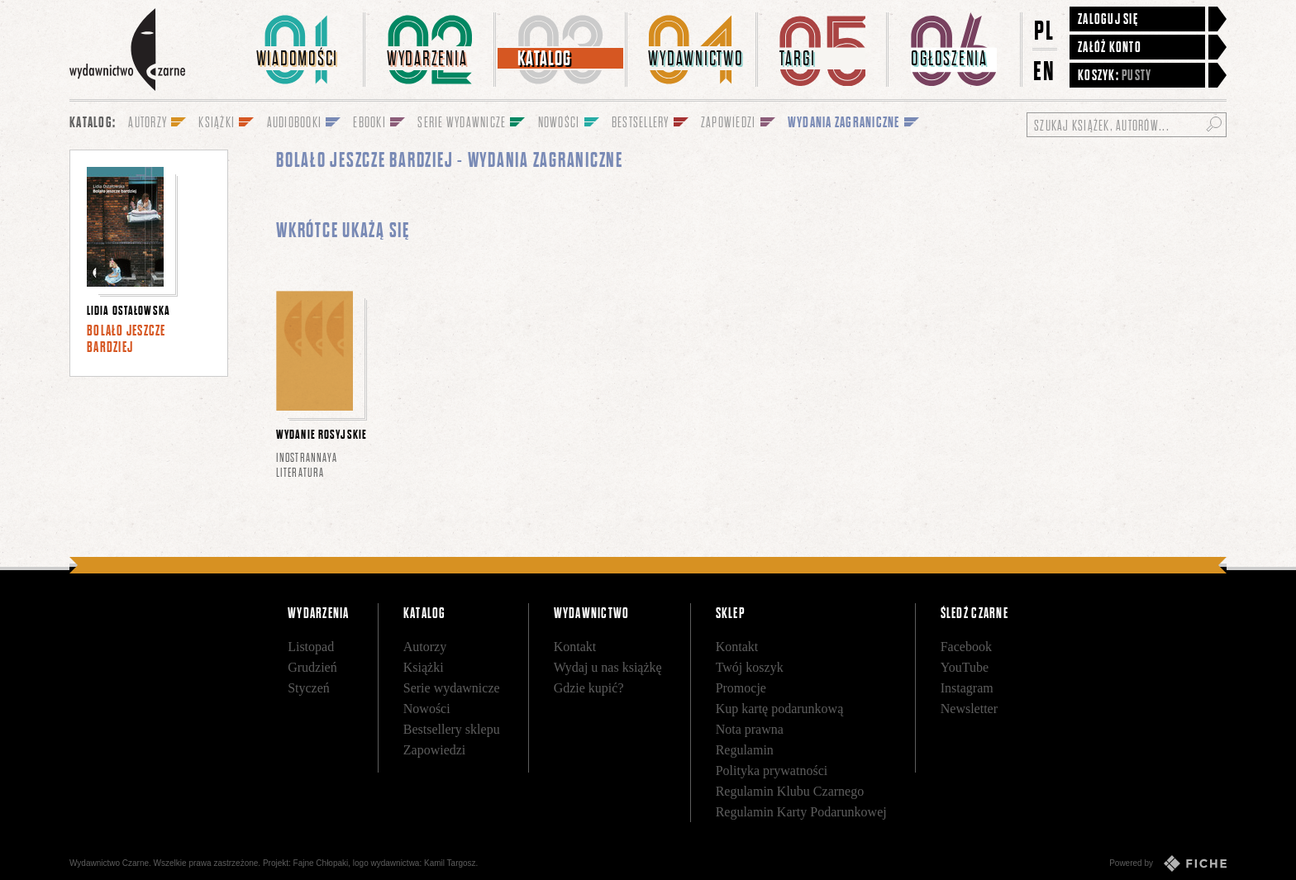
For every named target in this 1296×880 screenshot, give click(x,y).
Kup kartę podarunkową (780, 709)
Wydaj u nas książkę (608, 667)
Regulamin (745, 750)
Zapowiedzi (434, 750)
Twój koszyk (750, 667)
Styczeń (309, 688)
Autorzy (424, 647)
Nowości (426, 709)
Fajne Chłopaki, (321, 863)
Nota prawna (750, 729)
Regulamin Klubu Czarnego (790, 791)
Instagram (967, 688)
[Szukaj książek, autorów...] (1127, 124)
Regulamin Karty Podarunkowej (801, 812)
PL (1044, 30)
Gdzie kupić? (589, 688)
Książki (423, 667)
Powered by (1168, 863)
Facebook (966, 647)
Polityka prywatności (772, 770)
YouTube (965, 667)
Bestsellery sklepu (451, 729)
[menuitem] (300, 49)
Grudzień (312, 667)
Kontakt (575, 647)
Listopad (311, 647)
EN (1044, 70)
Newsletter (969, 709)
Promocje (741, 688)
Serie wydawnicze (451, 688)
